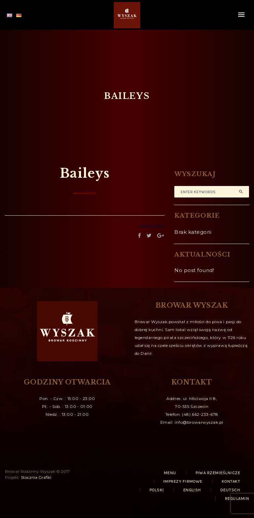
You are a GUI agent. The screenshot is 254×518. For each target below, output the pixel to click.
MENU (170, 473)
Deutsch (230, 490)
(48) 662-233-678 (200, 414)
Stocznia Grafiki (36, 477)
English (192, 490)
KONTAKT (231, 481)
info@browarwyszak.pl (199, 422)
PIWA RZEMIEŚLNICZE (217, 473)
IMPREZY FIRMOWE (182, 481)
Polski (156, 490)
